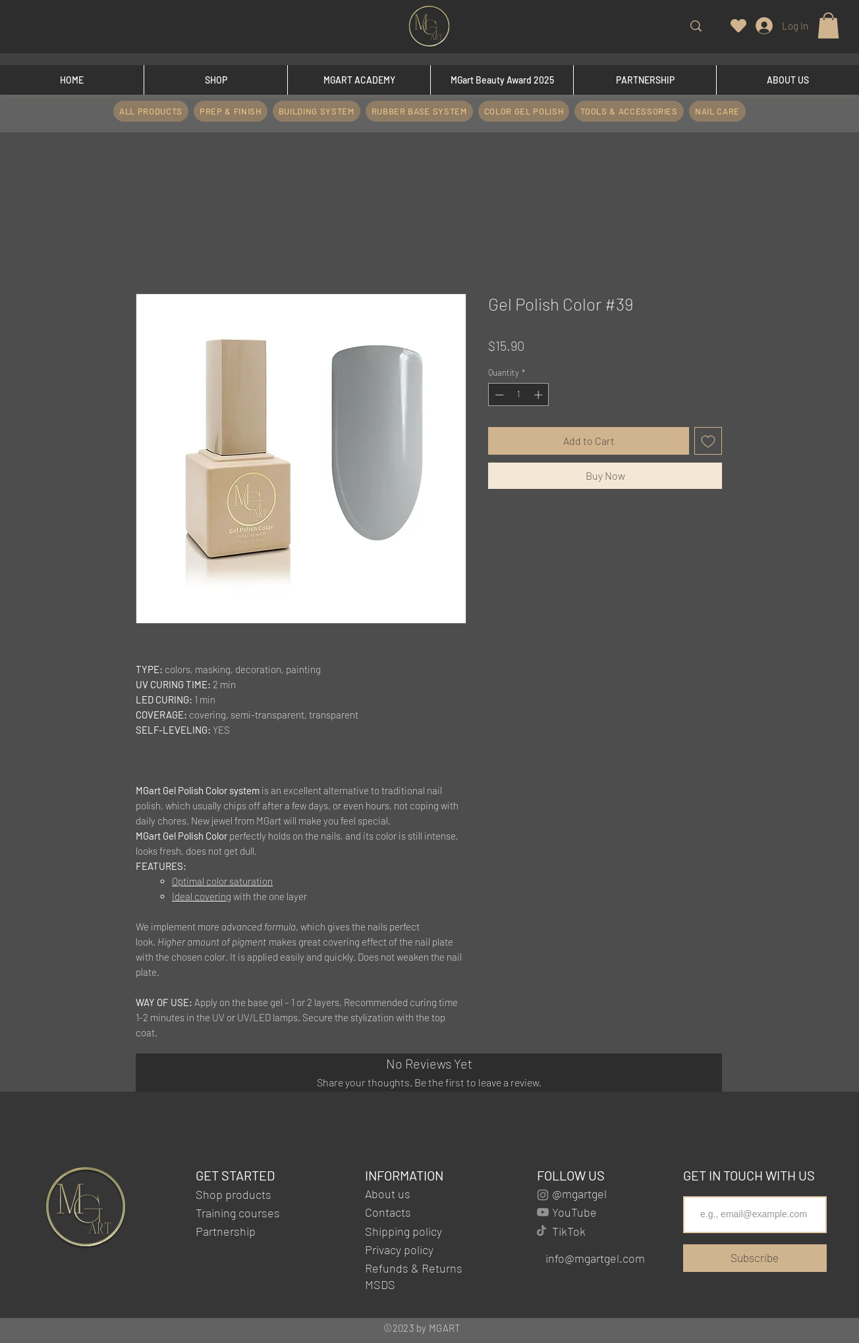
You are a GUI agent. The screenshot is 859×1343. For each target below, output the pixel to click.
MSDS (381, 1284)
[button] (828, 25)
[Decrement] (498, 395)
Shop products (233, 1194)
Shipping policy (403, 1231)
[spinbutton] (519, 395)
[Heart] (738, 25)
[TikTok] (541, 1230)
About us (387, 1193)
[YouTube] (543, 1212)
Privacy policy (399, 1249)
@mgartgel (579, 1193)
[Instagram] (543, 1195)
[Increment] (539, 395)
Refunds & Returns (413, 1268)
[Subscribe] (755, 1258)
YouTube (574, 1212)
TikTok (569, 1231)
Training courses (238, 1212)
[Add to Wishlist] (708, 441)
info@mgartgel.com (595, 1258)
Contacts (388, 1212)
